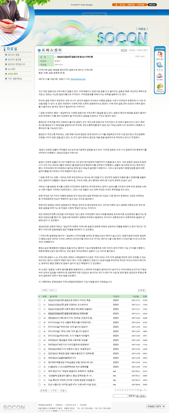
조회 (145, 296)
